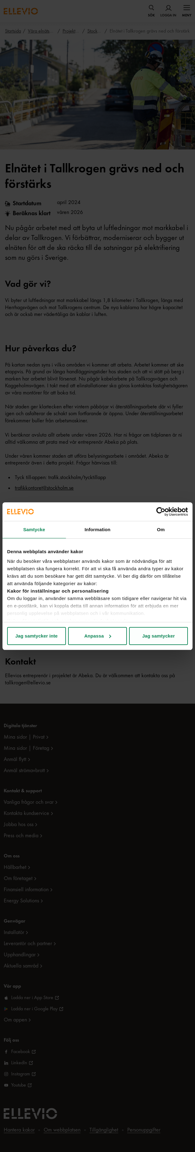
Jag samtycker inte (36, 635)
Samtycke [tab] (34, 529)
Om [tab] (161, 529)
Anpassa (97, 635)
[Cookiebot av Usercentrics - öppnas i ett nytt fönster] (161, 511)
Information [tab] (97, 529)
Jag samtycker (158, 635)
